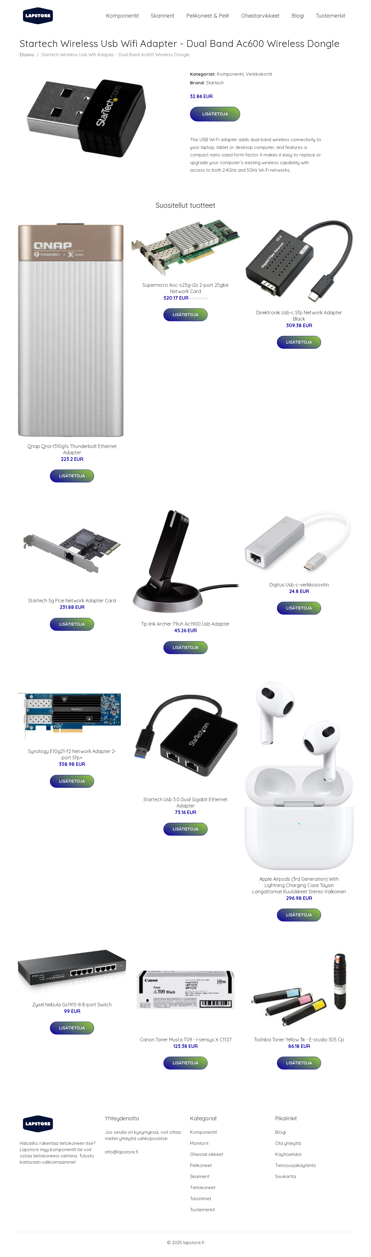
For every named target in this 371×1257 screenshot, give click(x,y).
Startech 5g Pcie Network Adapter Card (72, 605)
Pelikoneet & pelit (207, 17)
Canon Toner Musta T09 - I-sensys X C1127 (186, 1044)
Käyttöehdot (288, 1158)
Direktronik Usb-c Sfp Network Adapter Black (299, 320)
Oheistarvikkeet (260, 17)
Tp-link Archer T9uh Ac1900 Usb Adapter (185, 628)
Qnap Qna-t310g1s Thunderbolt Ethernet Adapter (72, 453)
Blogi (298, 17)
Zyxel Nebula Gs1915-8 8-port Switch (72, 1009)
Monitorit (199, 1147)
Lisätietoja (215, 118)
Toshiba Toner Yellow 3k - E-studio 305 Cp (299, 1044)
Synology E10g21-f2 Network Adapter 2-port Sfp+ (72, 758)
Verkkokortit (259, 78)
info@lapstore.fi (121, 1156)
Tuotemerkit (330, 17)
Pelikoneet (201, 1169)
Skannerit (162, 17)
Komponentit (122, 17)
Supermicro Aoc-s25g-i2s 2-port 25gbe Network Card (185, 292)
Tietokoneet (202, 1191)
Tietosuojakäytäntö (295, 1169)
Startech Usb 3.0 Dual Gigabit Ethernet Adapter (185, 807)
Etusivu (27, 59)
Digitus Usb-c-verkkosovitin (299, 589)
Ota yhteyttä (288, 1147)
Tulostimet (200, 1203)
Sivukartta (285, 1180)
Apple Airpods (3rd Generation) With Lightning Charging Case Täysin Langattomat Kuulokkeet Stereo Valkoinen (299, 889)
